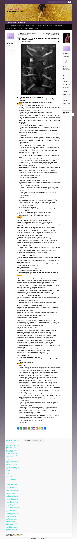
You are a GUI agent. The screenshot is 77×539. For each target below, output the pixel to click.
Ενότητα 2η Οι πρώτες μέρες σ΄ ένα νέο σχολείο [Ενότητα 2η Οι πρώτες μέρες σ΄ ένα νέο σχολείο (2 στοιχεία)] (12, 475)
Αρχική (7, 25)
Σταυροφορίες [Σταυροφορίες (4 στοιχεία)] (9, 526)
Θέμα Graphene (17, 535)
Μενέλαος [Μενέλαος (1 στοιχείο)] (15, 521)
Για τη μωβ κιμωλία (11, 22)
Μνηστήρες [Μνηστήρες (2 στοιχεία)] (8, 523)
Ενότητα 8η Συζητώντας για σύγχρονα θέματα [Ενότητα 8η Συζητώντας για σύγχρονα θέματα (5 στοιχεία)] (12, 514)
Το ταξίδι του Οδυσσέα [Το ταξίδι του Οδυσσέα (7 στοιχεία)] (11, 527)
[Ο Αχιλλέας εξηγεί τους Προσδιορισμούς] (66, 65)
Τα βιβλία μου (21, 22)
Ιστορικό (9, 50)
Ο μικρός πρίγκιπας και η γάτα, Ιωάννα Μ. (66, 102)
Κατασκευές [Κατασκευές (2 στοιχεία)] (15, 518)
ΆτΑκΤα (36, 28)
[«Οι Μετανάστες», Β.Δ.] (66, 74)
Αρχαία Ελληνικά (14, 25)
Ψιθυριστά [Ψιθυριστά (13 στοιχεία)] (14, 529)
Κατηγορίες (10, 43)
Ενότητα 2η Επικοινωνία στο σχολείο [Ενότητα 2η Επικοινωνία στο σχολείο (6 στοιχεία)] (12, 469)
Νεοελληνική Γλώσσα (31, 25)
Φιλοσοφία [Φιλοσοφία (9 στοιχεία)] (8, 529)
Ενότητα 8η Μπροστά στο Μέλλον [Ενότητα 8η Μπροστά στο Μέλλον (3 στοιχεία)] (11, 511)
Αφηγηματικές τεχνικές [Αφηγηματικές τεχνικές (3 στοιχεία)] (10, 443)
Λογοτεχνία (22, 25)
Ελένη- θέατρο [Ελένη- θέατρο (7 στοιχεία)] (9, 456)
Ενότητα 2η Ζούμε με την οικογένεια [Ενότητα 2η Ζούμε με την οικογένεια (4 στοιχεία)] (11, 472)
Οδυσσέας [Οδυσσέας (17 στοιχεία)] (14, 523)
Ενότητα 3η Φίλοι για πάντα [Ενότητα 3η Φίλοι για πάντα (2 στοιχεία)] (11, 484)
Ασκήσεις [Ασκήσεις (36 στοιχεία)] (12, 442)
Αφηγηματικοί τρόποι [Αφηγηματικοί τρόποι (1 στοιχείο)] (9, 445)
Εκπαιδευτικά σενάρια (47, 25)
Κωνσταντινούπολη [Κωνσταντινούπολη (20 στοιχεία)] (11, 519)
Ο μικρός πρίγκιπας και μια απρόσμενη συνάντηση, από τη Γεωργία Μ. (66, 84)
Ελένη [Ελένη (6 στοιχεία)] (15, 455)
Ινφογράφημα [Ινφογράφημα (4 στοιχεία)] (9, 518)
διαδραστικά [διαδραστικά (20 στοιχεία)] (9, 531)
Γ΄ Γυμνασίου (28, 41)
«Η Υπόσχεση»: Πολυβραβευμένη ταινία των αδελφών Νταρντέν (27, 34)
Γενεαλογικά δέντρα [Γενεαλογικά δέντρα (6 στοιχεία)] (10, 448)
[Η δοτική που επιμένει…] (66, 59)
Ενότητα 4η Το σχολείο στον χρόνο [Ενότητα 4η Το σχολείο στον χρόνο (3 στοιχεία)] (12, 488)
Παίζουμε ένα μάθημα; (59, 25)
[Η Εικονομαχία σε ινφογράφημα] (66, 52)
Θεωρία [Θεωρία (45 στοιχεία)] (14, 516)
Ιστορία (39, 25)
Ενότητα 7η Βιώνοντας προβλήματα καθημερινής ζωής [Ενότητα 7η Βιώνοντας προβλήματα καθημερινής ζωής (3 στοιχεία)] (12, 505)
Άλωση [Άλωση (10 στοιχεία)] (14, 440)
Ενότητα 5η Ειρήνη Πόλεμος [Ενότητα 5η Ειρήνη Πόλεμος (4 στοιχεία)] (12, 490)
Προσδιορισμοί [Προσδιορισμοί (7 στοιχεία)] (9, 524)
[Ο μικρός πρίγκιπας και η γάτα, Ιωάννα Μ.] (66, 99)
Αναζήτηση (66, 112)
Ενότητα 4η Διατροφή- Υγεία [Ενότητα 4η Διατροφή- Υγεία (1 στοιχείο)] (11, 485)
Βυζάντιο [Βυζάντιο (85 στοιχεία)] (9, 447)
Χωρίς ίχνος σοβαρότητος (11, 28)
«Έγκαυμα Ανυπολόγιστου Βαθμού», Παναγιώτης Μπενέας (51, 34)
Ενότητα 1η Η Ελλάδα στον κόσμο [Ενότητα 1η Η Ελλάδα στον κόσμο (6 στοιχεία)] (12, 462)
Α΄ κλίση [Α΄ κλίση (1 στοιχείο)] (7, 442)
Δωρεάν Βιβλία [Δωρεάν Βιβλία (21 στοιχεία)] (10, 452)
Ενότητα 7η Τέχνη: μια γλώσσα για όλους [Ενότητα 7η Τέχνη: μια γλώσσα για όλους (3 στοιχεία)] (12, 508)
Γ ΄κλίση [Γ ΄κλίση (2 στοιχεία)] (14, 447)
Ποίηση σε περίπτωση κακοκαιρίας (26, 28)
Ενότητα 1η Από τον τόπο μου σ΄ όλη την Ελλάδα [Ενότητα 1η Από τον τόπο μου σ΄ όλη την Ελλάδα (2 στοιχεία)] (12, 459)
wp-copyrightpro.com (43, 538)
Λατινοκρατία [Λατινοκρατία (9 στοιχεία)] (9, 521)
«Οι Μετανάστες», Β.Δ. (66, 77)
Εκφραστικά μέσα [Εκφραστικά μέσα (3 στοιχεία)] (9, 455)
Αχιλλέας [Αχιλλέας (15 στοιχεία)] (16, 445)
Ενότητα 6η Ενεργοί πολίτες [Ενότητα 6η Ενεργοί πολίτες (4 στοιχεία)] (12, 495)
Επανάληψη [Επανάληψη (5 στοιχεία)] (8, 516)
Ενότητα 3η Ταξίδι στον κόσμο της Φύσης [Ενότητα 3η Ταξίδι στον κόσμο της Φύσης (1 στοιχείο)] (12, 482)
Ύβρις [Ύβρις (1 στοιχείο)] (18, 440)
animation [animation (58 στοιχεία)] (9, 440)
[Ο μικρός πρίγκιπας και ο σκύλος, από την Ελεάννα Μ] (66, 90)
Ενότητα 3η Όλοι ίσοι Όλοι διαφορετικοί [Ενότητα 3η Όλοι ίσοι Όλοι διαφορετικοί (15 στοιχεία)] (11, 478)
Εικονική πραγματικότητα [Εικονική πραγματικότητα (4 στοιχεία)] (11, 453)
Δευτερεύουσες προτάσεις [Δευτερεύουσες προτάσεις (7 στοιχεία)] (12, 450)
